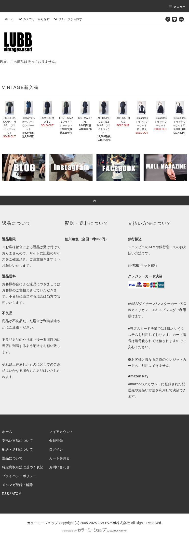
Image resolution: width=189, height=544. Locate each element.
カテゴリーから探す (33, 19)
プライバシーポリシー (19, 476)
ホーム (9, 19)
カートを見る (59, 458)
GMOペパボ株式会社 (114, 523)
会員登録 (56, 441)
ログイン (56, 449)
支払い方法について (17, 441)
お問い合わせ (59, 467)
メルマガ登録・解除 (17, 485)
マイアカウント (61, 432)
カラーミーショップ (42, 523)
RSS (5, 494)
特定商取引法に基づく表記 (22, 467)
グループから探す (67, 19)
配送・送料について (17, 449)
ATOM (16, 494)
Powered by (94, 530)
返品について (12, 458)
